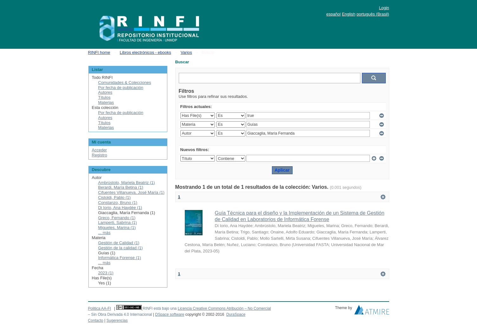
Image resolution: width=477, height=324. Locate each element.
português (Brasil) (373, 14)
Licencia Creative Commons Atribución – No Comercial (224, 308)
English (349, 14)
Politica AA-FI (99, 308)
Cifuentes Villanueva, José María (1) (131, 192)
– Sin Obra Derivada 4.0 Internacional (120, 314)
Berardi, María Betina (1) (120, 187)
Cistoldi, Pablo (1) (114, 197)
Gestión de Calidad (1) (118, 242)
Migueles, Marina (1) (117, 227)
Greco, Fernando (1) (117, 217)
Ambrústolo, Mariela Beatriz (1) (126, 182)
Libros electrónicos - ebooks (145, 52)
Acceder (99, 150)
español (333, 14)
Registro (99, 155)
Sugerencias (117, 320)
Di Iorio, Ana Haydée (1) (120, 207)
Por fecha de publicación (120, 87)
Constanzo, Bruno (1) (118, 202)
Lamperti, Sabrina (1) (117, 222)
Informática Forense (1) (119, 257)
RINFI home (99, 52)
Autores (105, 92)
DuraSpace (235, 314)
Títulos (104, 97)
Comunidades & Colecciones (124, 82)
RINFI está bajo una (160, 308)
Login (384, 7)
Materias (106, 102)
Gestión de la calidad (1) (120, 247)
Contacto (95, 320)
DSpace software (169, 314)
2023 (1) (105, 272)
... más (104, 232)
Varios (186, 52)
